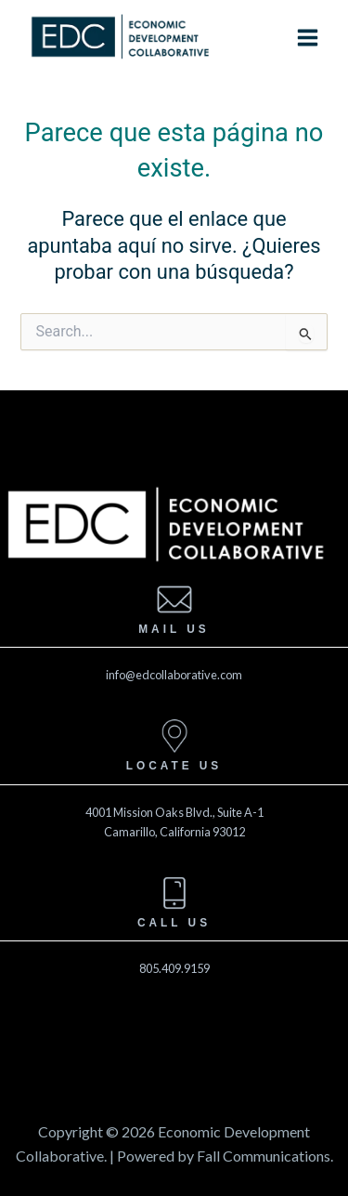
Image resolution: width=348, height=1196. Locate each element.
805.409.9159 (174, 968)
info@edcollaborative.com (174, 674)
